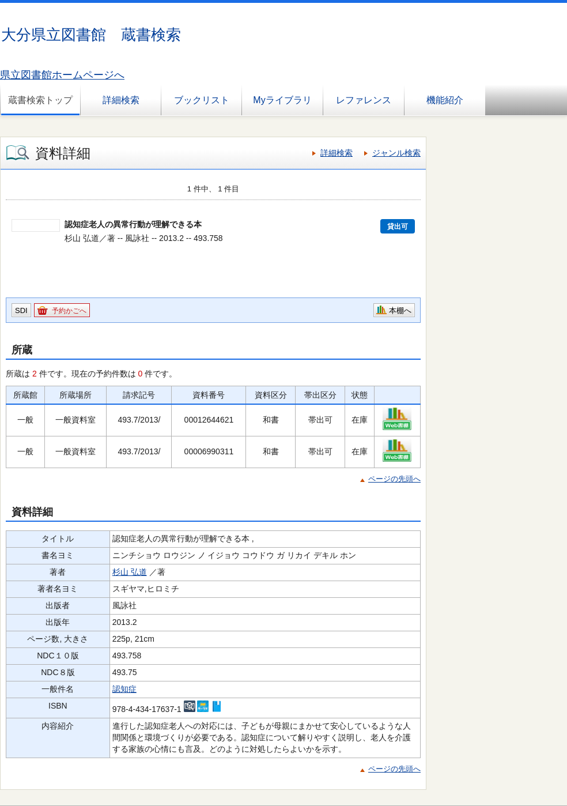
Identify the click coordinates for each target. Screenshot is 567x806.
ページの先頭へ (394, 478)
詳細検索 (121, 100)
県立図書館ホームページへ (62, 75)
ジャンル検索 (396, 152)
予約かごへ (69, 311)
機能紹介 (444, 100)
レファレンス (363, 100)
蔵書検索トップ (40, 100)
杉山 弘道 (129, 572)
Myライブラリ (282, 100)
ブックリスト (201, 100)
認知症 (124, 689)
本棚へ (400, 310)
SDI (21, 310)
